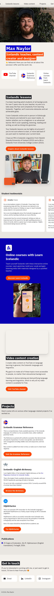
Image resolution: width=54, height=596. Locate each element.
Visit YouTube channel (17, 389)
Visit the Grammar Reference (17, 454)
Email (8, 578)
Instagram (44, 578)
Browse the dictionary (15, 491)
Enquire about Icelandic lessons (21, 149)
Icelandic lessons (12, 4)
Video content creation (22, 358)
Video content (29, 4)
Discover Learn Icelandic (18, 278)
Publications (8, 538)
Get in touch (10, 563)
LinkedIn (26, 578)
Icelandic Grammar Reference (28, 75)
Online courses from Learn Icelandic (45, 78)
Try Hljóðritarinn (12, 529)
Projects (43, 4)
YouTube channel (10, 74)
